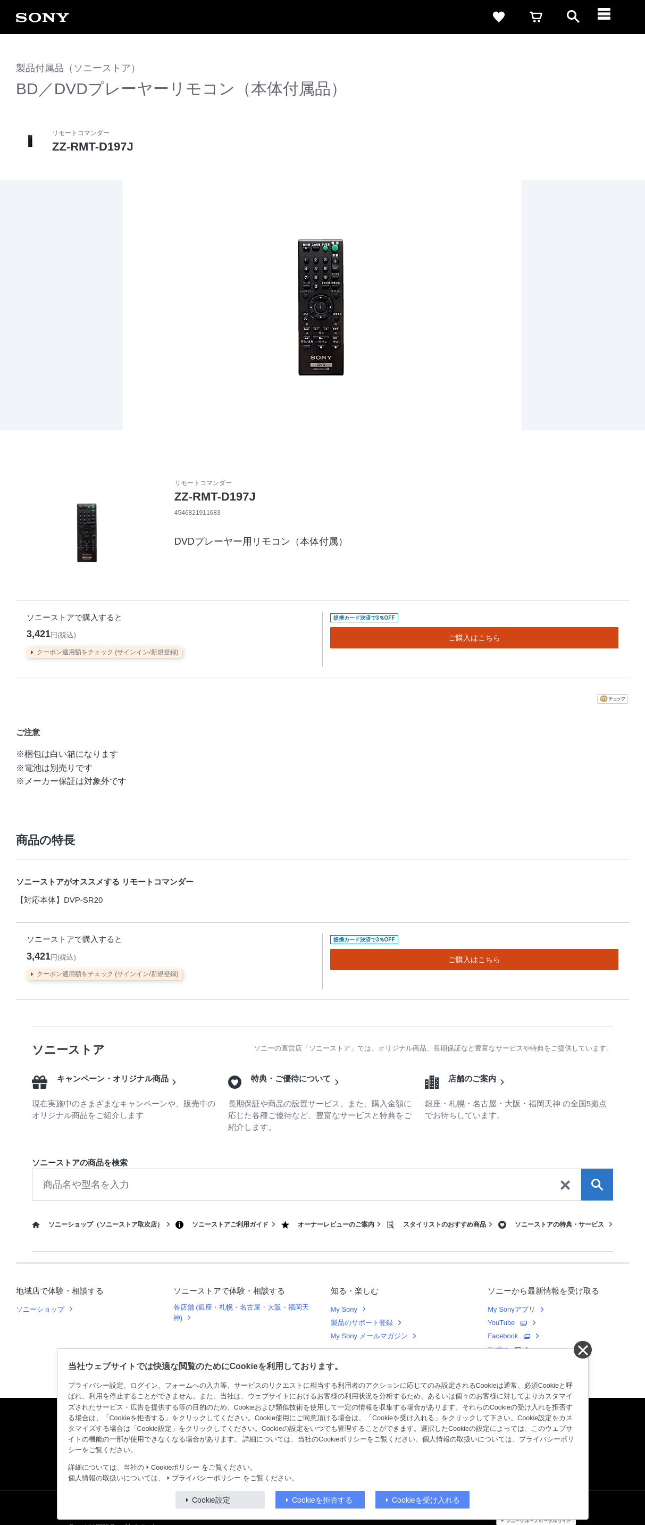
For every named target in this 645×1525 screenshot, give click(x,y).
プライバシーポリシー (206, 1478)
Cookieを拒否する (322, 1500)
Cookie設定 (211, 1500)
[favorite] (498, 17)
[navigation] (610, 17)
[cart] (536, 17)
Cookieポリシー (175, 1467)
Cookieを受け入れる (426, 1500)
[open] (573, 17)
